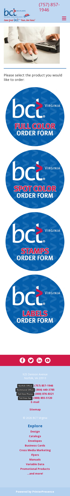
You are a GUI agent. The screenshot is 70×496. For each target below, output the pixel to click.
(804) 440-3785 (45, 389)
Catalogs (35, 436)
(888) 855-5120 (42, 398)
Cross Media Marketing (35, 450)
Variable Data (35, 464)
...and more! (35, 473)
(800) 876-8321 (44, 393)
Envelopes (35, 441)
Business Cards (35, 445)
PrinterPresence (43, 491)
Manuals (35, 459)
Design (35, 431)
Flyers (35, 455)
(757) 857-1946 (49, 7)
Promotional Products (35, 469)
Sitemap (35, 409)
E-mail (35, 402)
